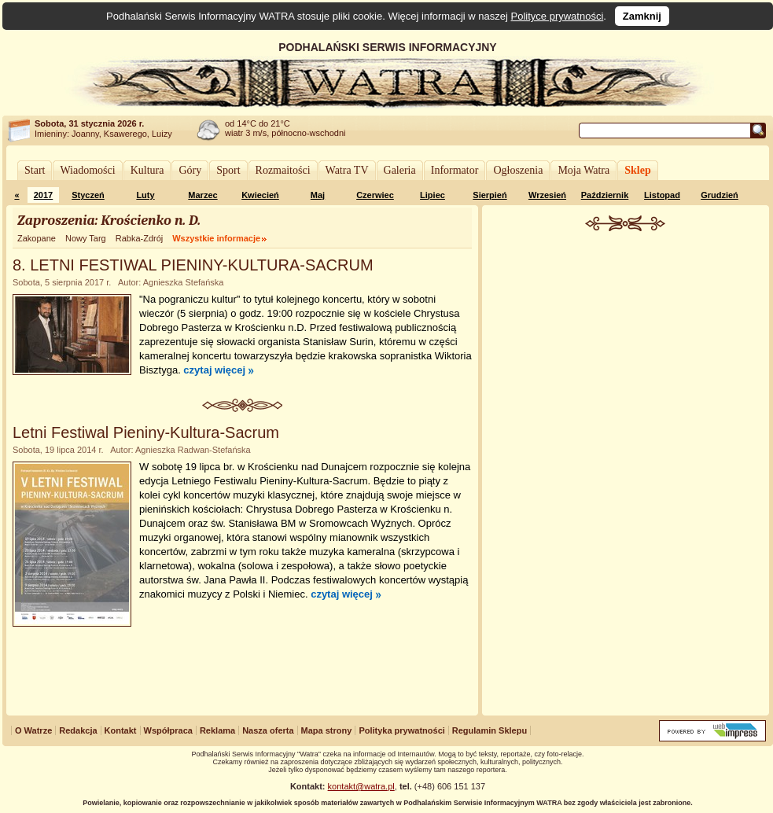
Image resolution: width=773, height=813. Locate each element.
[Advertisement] (626, 475)
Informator (455, 170)
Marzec (202, 195)
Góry (190, 170)
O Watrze (33, 730)
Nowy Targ (85, 238)
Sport (228, 170)
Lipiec (432, 195)
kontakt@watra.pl (361, 786)
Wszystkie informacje (216, 238)
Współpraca (168, 730)
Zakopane (36, 238)
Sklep (637, 170)
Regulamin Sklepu (489, 730)
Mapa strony (326, 730)
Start (34, 170)
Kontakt (121, 730)
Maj (318, 195)
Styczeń (88, 195)
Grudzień (719, 195)
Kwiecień (260, 195)
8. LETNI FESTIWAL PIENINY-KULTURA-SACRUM (193, 265)
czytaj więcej (214, 370)
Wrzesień (547, 195)
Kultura (147, 170)
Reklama (217, 730)
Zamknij (642, 16)
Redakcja (78, 730)
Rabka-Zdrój (140, 238)
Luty (145, 195)
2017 (43, 195)
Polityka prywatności (401, 730)
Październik (605, 195)
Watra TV (347, 170)
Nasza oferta (267, 730)
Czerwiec (375, 195)
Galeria (400, 170)
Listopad (662, 195)
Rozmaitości (283, 170)
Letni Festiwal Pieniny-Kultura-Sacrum (146, 432)
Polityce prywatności (557, 16)
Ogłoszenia (518, 170)
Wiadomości (87, 170)
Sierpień (489, 195)
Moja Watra (583, 170)
